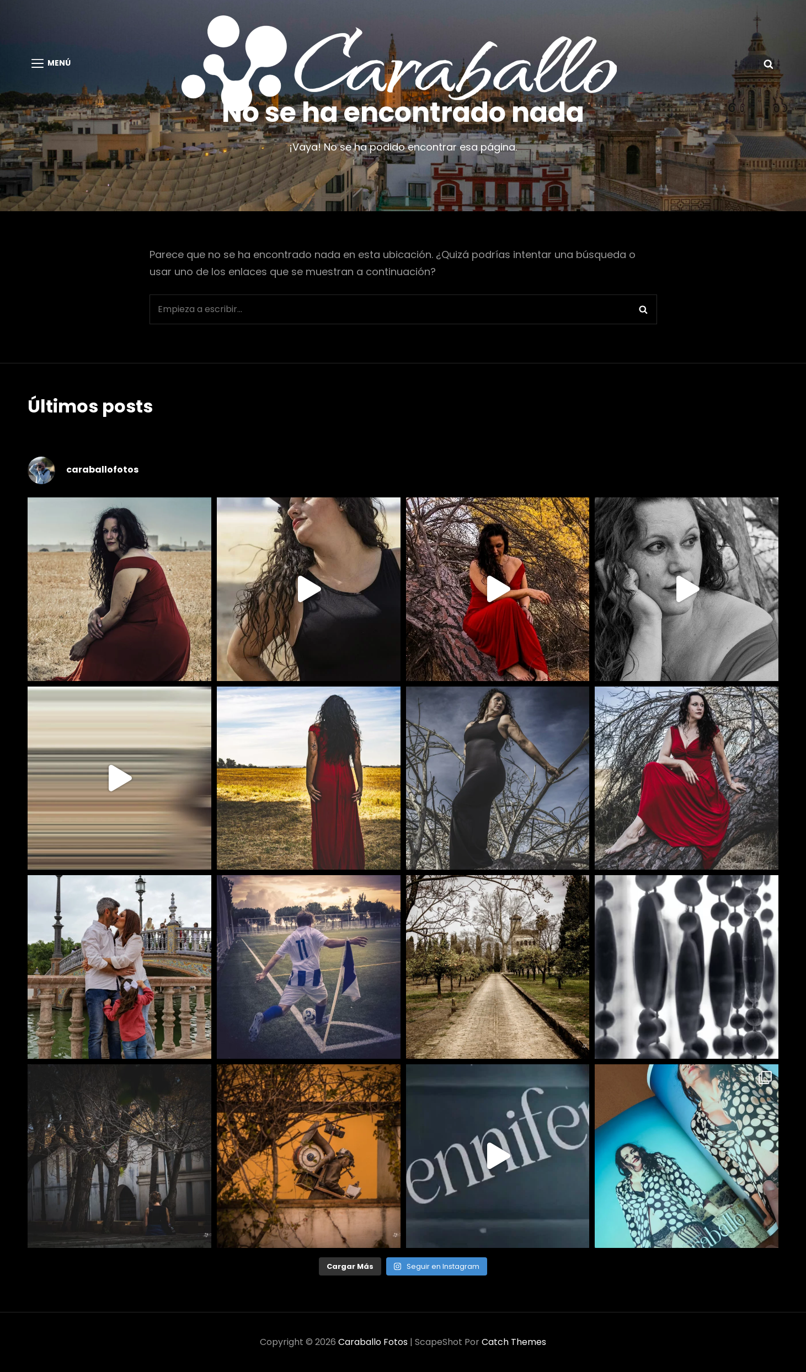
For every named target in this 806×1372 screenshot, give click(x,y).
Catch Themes (514, 1342)
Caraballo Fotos (373, 1342)
